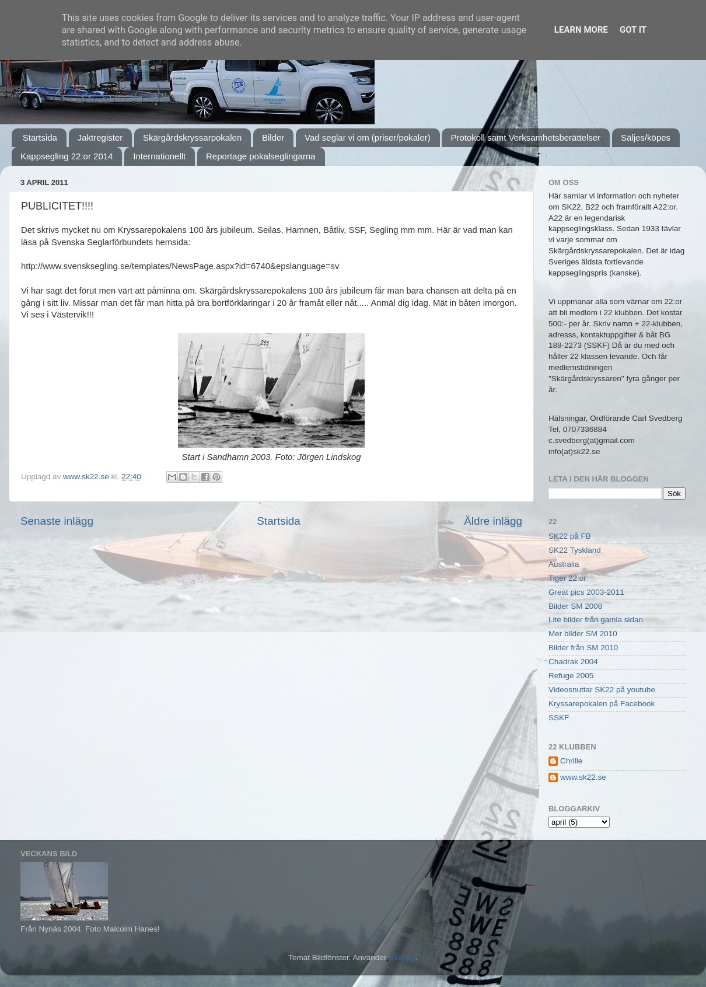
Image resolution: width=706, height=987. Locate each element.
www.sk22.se (583, 777)
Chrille (571, 760)
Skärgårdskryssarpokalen (192, 137)
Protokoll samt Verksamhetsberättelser (525, 137)
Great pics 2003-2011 (586, 592)
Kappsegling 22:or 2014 (66, 156)
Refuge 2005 (570, 675)
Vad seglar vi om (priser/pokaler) (368, 137)
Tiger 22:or (567, 578)
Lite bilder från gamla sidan (595, 619)
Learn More (581, 30)
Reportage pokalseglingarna (261, 156)
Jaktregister (100, 137)
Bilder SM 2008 (575, 606)
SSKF (558, 717)
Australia (563, 564)
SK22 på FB (569, 536)
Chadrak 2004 (573, 661)
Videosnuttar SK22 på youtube (601, 689)
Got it (633, 30)
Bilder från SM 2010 (583, 647)
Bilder (273, 137)
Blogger (402, 957)
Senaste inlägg (56, 521)
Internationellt (159, 156)
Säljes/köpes (645, 137)
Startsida (40, 137)
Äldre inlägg (493, 521)
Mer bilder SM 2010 (582, 633)
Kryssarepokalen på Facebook (601, 703)
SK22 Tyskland (574, 550)
